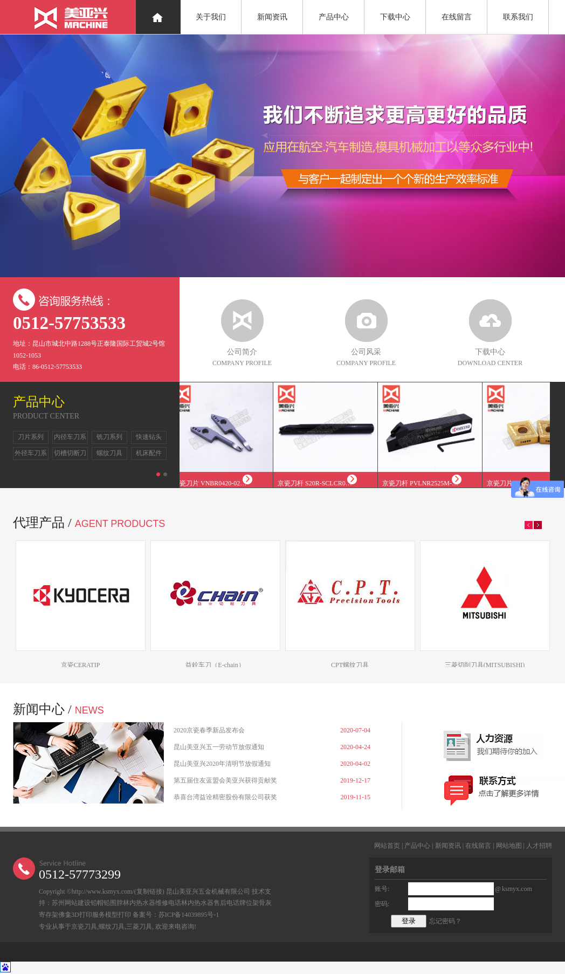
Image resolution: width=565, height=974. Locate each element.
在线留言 (457, 17)
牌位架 (249, 903)
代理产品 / (89, 523)
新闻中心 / (58, 709)
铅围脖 (113, 903)
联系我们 (518, 17)
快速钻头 (149, 437)
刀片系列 (31, 437)
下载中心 (395, 17)
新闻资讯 (272, 17)
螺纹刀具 (109, 453)
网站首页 (387, 845)
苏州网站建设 (71, 903)
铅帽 (97, 903)
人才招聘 (539, 845)
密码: (382, 904)
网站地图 (509, 845)
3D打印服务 (88, 914)
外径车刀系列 (31, 454)
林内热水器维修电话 (152, 903)
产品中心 (334, 17)
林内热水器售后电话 (210, 903)
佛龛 (64, 914)
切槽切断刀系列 (70, 454)
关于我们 (211, 17)
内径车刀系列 (70, 438)
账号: (382, 889)
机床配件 (149, 453)
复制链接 (149, 891)
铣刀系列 (109, 437)
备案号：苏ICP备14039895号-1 (176, 914)
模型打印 (118, 914)
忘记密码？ (445, 921)
